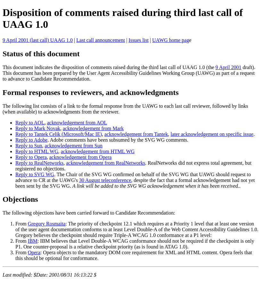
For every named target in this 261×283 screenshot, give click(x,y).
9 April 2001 (228, 67)
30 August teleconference (105, 180)
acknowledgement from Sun (73, 145)
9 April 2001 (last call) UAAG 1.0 (38, 40)
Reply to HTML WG (36, 151)
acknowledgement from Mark (93, 128)
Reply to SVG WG (34, 174)
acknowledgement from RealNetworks (105, 163)
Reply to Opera (31, 157)
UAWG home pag (170, 40)
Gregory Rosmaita (47, 223)
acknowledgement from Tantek (136, 134)
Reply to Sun (28, 145)
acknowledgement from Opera (80, 157)
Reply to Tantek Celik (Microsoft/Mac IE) (58, 134)
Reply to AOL (30, 122)
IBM (32, 241)
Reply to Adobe (31, 140)
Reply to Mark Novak (37, 128)
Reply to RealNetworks (39, 163)
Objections (20, 199)
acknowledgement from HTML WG (98, 151)
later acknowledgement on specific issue (212, 134)
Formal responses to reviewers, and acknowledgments (91, 92)
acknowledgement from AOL (77, 122)
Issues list (138, 40)
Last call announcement (100, 40)
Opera (34, 252)
